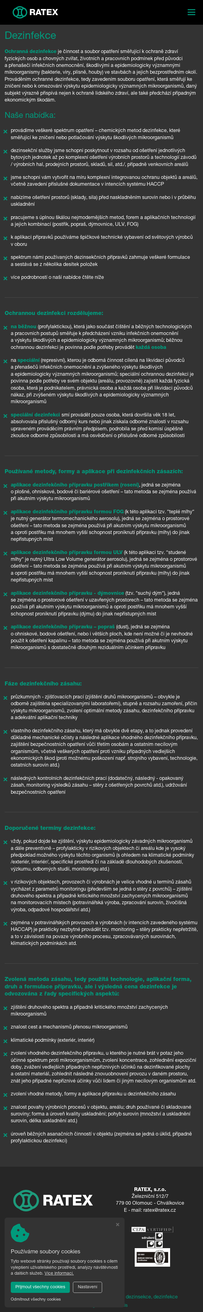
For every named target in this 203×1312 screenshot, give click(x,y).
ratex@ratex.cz (159, 1210)
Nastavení (87, 1287)
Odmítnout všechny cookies (36, 1300)
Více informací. (59, 1274)
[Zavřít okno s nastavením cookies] (117, 1225)
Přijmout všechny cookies (40, 1287)
